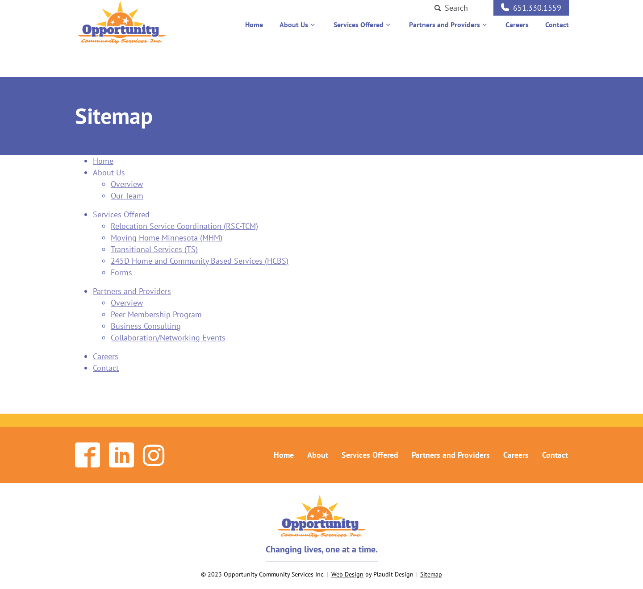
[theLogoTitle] (122, 26)
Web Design (347, 574)
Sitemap (431, 574)
